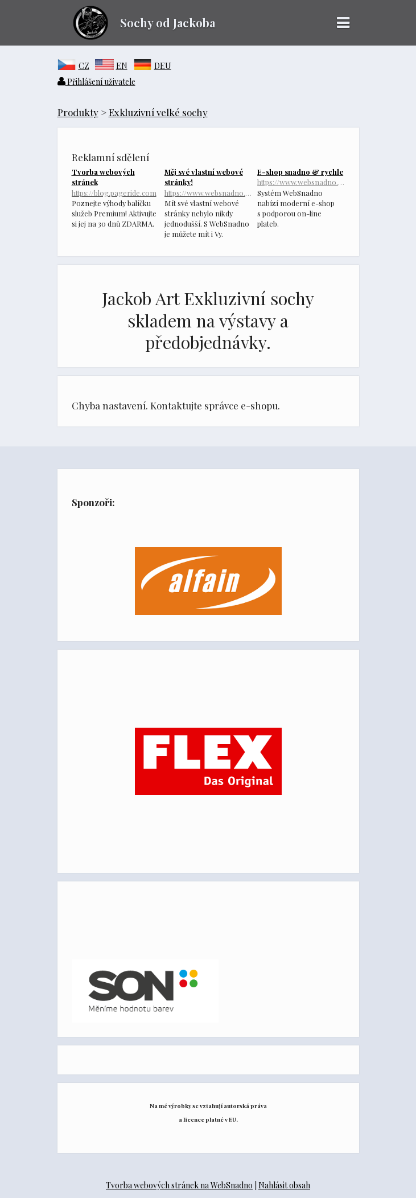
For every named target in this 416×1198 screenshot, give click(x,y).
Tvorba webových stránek (115, 182)
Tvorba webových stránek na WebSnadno (179, 1185)
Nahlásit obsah (284, 1185)
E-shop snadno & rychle (300, 177)
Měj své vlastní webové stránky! (208, 182)
